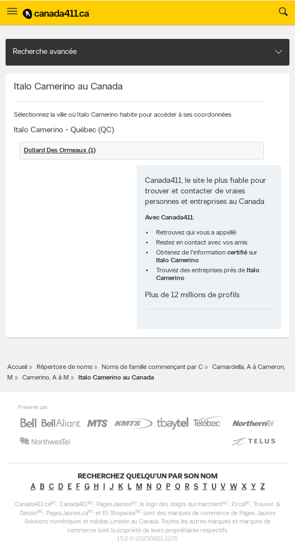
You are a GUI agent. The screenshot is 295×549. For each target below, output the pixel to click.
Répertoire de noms (64, 367)
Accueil (17, 367)
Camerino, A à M (45, 378)
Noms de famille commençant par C (152, 367)
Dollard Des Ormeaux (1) (60, 150)
